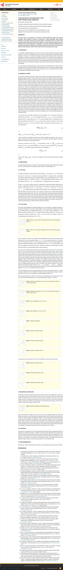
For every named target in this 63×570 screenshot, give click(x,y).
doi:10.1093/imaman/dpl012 (50, 452)
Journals (14, 9)
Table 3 (47, 249)
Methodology (4, 52)
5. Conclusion (22, 428)
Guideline (3, 21)
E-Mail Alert (4, 568)
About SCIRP (29, 565)
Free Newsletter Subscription (7, 27)
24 (54, 166)
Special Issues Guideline (6, 40)
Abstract (52, 12)
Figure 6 (28, 372)
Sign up (42, 568)
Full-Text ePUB (53, 17)
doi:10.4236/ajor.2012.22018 (26, 500)
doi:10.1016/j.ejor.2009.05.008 (45, 526)
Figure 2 (28, 330)
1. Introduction (22, 50)
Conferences (32, 9)
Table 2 (32, 194)
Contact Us (37, 565)
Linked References (54, 18)
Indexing (3, 15)
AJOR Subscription (5, 26)
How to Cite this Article (55, 20)
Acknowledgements (5, 59)
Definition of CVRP (5, 50)
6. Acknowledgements (24, 442)
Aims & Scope (4, 18)
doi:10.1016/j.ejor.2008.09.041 (30, 514)
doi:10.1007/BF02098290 (37, 463)
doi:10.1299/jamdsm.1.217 (33, 505)
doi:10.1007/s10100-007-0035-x (30, 482)
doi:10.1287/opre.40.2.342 (26, 487)
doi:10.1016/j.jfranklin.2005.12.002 (45, 473)
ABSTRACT (21, 34)
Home (4, 9)
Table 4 (61, 249)
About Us (50, 9)
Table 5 (31, 264)
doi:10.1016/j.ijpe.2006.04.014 (30, 535)
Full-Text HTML (53, 15)
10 (55, 106)
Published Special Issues (6, 39)
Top (2, 44)
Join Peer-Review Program (14, 568)
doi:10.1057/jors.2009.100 (26, 530)
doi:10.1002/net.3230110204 (36, 457)
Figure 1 (58, 276)
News (41, 9)
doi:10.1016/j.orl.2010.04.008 (26, 521)
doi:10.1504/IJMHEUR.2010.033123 (28, 539)
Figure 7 (28, 382)
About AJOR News (5, 32)
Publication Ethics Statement (7, 30)
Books (22, 9)
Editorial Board (4, 19)
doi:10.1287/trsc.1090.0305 (29, 478)
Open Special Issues (5, 37)
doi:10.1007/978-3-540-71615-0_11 (29, 469)
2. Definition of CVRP (24, 73)
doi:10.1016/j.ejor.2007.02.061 (27, 509)
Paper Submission (5, 24)
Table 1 (37, 193)
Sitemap (33, 565)
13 (61, 109)
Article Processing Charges (7, 22)
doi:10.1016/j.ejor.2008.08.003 (40, 496)
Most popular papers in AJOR (7, 29)
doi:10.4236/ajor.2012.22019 (26, 548)
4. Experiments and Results (26, 391)
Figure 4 (28, 350)
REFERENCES (22, 448)
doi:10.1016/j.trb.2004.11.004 (26, 491)
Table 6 (60, 266)
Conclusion (3, 57)
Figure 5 (28, 362)
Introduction (3, 48)
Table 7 (27, 406)
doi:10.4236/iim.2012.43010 (52, 460)
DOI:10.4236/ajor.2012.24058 (24, 15)
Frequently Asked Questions (7, 33)
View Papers (4, 16)
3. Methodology (22, 162)
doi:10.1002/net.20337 (53, 517)
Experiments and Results (6, 54)
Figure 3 (28, 340)
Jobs (59, 9)
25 (24, 394)
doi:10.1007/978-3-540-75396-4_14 (51, 560)
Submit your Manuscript (52, 568)
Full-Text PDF (53, 14)
